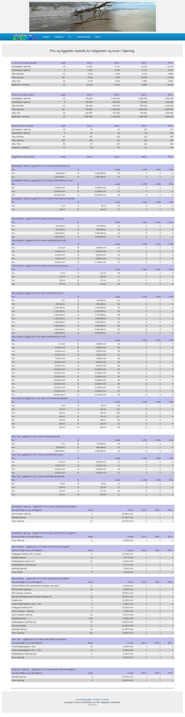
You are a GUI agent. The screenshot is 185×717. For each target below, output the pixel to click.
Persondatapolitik (83, 699)
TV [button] (70, 37)
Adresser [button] (59, 37)
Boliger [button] (46, 37)
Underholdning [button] (84, 37)
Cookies (96, 699)
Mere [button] (98, 37)
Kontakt (105, 699)
